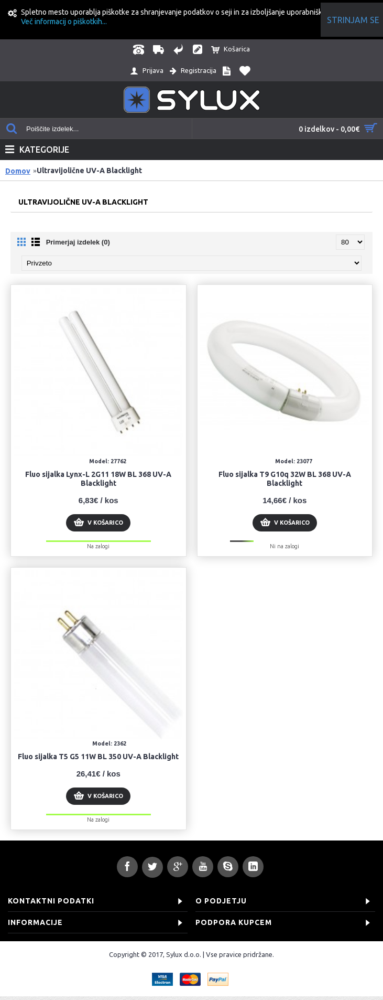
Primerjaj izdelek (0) (78, 242)
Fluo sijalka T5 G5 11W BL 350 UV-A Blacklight (98, 756)
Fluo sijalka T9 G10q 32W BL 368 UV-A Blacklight (284, 478)
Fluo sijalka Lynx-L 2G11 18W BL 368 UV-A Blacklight (98, 478)
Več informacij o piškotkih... (64, 21)
